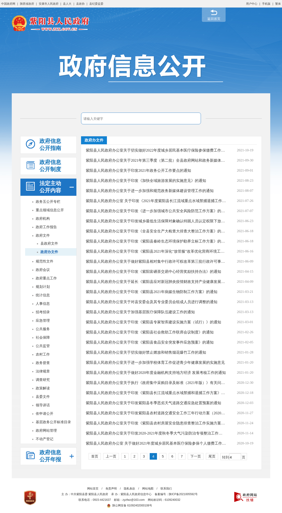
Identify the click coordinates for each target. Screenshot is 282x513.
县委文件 (43, 397)
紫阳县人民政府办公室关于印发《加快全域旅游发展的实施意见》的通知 (146, 181)
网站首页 (92, 488)
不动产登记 (44, 439)
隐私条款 (129, 488)
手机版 (266, 3)
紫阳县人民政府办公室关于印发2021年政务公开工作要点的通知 (138, 170)
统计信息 (43, 295)
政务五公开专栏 (48, 202)
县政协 (80, 3)
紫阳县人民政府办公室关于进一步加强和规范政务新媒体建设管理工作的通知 (150, 191)
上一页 (111, 456)
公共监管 (43, 346)
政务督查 (43, 363)
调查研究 (43, 380)
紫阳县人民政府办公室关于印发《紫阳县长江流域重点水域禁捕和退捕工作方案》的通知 (156, 393)
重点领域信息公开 (50, 210)
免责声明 (111, 488)
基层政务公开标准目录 (53, 422)
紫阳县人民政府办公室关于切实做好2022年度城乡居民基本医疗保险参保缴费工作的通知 (156, 150)
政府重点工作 (46, 278)
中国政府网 (8, 3)
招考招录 (43, 312)
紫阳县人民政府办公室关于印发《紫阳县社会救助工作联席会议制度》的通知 (150, 332)
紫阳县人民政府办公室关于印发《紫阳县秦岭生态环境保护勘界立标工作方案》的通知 (156, 241)
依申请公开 (44, 413)
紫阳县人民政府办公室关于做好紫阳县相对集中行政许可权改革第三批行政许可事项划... (156, 261)
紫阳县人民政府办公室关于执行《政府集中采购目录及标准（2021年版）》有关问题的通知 (156, 383)
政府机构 (43, 218)
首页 (94, 456)
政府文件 (43, 235)
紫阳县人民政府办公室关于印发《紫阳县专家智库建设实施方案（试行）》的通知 (153, 322)
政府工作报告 (46, 227)
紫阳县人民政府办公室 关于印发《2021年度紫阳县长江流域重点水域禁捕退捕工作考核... (156, 201)
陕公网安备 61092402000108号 (129, 505)
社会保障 (43, 337)
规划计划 (43, 287)
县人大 (67, 3)
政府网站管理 (46, 430)
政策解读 (43, 388)
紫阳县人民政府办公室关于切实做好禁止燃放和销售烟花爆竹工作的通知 (146, 352)
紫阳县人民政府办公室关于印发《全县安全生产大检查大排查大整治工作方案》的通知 (156, 231)
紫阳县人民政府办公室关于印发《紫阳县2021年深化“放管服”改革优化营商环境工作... (156, 251)
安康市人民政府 (49, 3)
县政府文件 (49, 243)
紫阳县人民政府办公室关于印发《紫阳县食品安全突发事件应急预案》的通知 (150, 342)
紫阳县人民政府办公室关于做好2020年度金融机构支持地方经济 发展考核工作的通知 (156, 373)
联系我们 (166, 488)
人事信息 (43, 303)
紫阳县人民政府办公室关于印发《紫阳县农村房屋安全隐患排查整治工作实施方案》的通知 (156, 423)
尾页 (211, 456)
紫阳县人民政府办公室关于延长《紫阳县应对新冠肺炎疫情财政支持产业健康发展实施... (156, 282)
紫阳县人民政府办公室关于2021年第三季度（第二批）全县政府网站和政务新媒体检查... (156, 160)
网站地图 (147, 488)
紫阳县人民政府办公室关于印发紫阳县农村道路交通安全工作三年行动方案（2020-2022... (156, 413)
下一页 (195, 456)
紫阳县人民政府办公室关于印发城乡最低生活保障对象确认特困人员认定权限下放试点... (156, 221)
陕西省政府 (27, 3)
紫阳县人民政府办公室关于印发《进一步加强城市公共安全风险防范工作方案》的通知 (156, 211)
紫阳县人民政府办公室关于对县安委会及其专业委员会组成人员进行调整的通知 (151, 302)
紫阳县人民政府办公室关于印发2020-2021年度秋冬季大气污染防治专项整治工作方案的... (156, 433)
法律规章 (43, 371)
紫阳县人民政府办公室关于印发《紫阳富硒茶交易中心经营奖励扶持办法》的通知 (153, 272)
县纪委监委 (96, 3)
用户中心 (251, 3)
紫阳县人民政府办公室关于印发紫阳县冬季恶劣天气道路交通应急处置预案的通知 (153, 403)
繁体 (278, 3)
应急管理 (43, 320)
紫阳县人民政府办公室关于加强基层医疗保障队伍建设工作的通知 (140, 312)
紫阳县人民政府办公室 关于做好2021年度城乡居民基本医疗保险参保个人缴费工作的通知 (156, 443)
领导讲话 (43, 405)
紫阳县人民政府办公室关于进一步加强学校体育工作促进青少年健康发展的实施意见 (155, 362)
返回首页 (213, 19)
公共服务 (43, 329)
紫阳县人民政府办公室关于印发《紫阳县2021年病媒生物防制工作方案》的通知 (151, 292)
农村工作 (43, 354)
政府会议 (43, 270)
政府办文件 (49, 252)
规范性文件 (44, 261)
